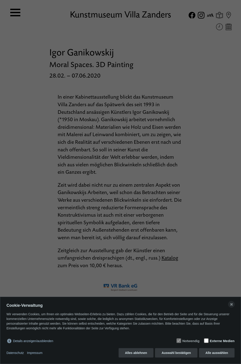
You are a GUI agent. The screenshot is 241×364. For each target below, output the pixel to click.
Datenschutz (15, 353)
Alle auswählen (216, 353)
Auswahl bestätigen (176, 353)
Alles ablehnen (136, 353)
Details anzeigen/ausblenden (33, 341)
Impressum (34, 353)
